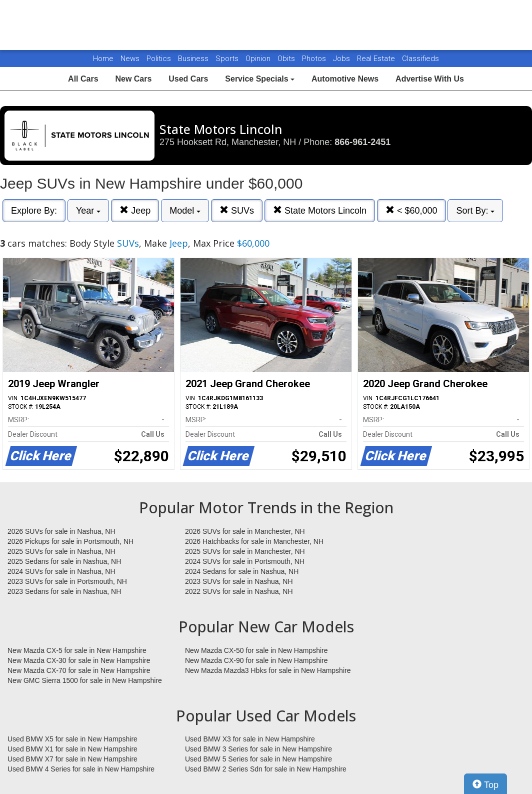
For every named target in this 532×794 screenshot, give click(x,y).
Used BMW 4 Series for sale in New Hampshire (81, 769)
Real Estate (377, 58)
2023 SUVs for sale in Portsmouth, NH (67, 581)
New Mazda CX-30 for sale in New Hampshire (79, 660)
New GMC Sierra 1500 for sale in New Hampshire (85, 680)
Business (194, 58)
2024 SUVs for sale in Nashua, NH (62, 571)
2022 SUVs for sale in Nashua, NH (239, 591)
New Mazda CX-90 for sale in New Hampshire (256, 660)
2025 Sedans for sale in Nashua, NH (64, 561)
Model (185, 211)
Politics (158, 58)
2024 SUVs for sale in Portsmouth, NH (244, 561)
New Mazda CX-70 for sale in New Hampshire (79, 670)
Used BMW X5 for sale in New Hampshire (73, 739)
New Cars (133, 79)
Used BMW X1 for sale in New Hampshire (73, 749)
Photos (315, 58)
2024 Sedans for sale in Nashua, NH (241, 571)
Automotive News (345, 79)
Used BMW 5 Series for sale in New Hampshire (258, 759)
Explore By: (34, 211)
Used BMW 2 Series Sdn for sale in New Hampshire (265, 769)
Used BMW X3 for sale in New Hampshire (250, 739)
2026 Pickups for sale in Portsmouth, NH (71, 541)
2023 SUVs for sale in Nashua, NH (239, 581)
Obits (287, 58)
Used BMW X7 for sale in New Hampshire (73, 759)
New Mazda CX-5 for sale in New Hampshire (77, 650)
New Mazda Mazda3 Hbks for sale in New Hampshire (267, 670)
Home (103, 58)
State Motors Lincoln (319, 210)
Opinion (259, 58)
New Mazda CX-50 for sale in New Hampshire (256, 650)
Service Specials (259, 79)
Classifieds (420, 58)
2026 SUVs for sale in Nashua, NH (62, 531)
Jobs (342, 58)
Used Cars (188, 79)
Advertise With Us (430, 79)
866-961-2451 (362, 142)
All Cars (83, 79)
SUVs (237, 210)
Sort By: (475, 211)
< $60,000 (412, 210)
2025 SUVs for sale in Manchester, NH (245, 551)
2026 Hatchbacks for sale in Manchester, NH (254, 541)
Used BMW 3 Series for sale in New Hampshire (258, 749)
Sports (228, 58)
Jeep (135, 210)
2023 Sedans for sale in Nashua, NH (64, 591)
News (130, 58)
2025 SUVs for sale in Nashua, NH (62, 551)
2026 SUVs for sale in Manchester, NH (245, 531)
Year (88, 211)
